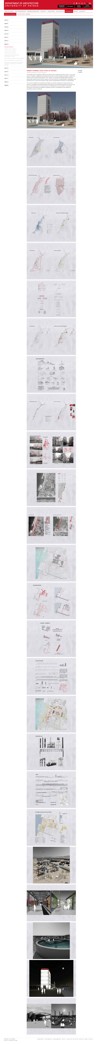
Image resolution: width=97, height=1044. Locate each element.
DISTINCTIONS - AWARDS (23, 14)
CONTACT (82, 11)
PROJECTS (68, 11)
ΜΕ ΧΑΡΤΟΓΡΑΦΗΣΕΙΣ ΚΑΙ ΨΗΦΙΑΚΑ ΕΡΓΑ (13, 60)
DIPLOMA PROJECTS (8, 46)
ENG (90, 3)
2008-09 (6, 85)
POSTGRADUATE (20, 11)
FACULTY (43, 11)
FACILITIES (51, 11)
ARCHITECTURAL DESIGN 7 (10, 51)
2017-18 (6, 34)
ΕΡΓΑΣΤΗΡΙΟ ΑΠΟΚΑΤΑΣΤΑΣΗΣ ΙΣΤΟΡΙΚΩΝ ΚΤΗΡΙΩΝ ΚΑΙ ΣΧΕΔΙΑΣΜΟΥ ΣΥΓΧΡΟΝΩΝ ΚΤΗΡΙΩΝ (13, 63)
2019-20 (6, 27)
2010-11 (6, 78)
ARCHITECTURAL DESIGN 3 (10, 49)
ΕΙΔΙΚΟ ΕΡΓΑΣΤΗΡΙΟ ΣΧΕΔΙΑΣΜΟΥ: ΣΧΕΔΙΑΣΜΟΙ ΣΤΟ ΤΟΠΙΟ (11, 56)
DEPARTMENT (9, 11)
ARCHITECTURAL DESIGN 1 (10, 52)
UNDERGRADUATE (33, 11)
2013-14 (6, 68)
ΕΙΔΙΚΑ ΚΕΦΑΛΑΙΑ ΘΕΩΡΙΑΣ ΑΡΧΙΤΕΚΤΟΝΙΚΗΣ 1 (14, 58)
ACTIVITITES (60, 11)
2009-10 (6, 82)
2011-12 (6, 75)
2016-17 (6, 37)
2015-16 (6, 40)
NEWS (76, 11)
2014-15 (6, 44)
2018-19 (6, 30)
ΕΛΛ (87, 3)
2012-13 (6, 71)
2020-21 (6, 23)
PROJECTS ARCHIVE (10, 14)
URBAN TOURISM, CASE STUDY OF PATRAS (42, 71)
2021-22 (6, 20)
